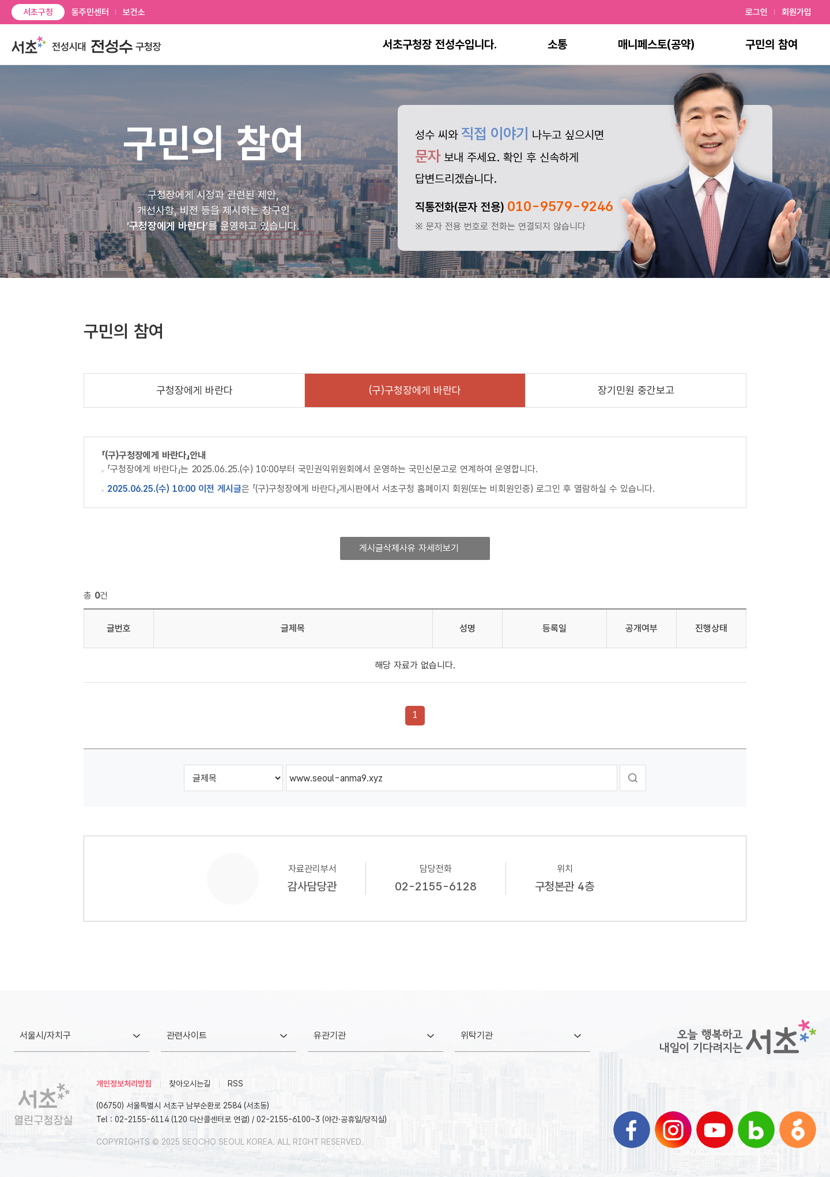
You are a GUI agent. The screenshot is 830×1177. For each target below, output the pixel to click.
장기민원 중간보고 (636, 390)
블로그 (756, 1129)
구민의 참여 (771, 44)
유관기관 (330, 1035)
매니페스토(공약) (656, 44)
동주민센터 (90, 12)
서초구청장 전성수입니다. (440, 44)
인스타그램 (673, 1129)
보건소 (134, 12)
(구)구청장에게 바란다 (415, 390)
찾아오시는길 (189, 1083)
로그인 (756, 12)
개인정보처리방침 (124, 1083)
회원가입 (797, 12)
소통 (557, 44)
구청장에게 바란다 (194, 390)
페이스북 (631, 1129)
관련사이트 (187, 1035)
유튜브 (714, 1129)
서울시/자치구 (45, 1035)
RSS (235, 1083)
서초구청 (38, 12)
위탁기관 (477, 1035)
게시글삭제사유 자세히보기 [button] (409, 548)
